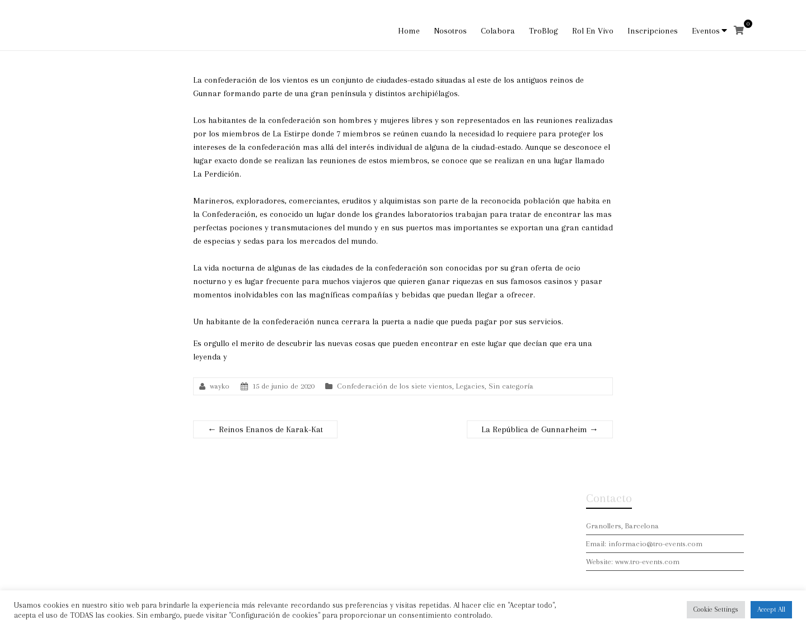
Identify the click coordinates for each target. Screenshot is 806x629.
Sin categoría (511, 386)
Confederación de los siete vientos (394, 386)
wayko (219, 386)
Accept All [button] (771, 609)
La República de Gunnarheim (539, 429)
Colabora (498, 31)
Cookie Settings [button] (715, 609)
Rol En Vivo (592, 31)
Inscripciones (652, 31)
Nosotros (450, 31)
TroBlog (543, 31)
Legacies (470, 386)
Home (409, 31)
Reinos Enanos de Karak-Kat (265, 429)
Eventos (706, 31)
